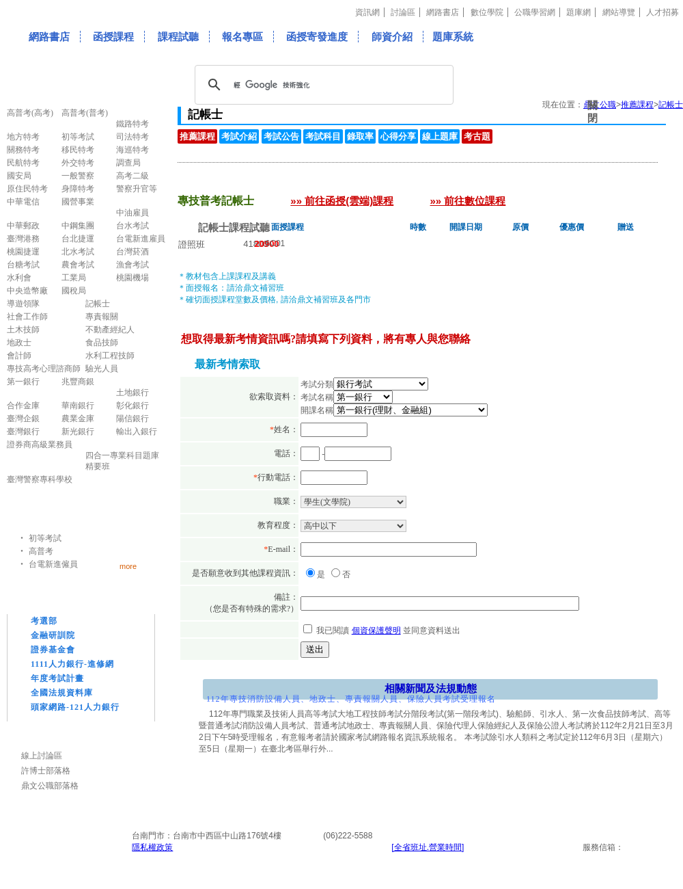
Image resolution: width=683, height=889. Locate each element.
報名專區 (242, 36)
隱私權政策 (152, 847)
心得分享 (398, 136)
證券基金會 (53, 649)
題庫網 (578, 12)
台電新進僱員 (53, 564)
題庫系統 (452, 36)
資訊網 (367, 12)
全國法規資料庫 (62, 693)
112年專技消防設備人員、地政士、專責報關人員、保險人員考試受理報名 (351, 699)
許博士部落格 (45, 770)
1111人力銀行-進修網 (72, 664)
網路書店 (442, 12)
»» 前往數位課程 (468, 201)
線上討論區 (41, 755)
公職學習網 (534, 12)
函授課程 (113, 36)
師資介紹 (392, 36)
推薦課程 (197, 136)
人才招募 (662, 12)
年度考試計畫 (57, 678)
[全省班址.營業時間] (427, 847)
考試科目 (323, 136)
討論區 (403, 12)
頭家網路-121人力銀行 (75, 707)
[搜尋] (322, 85)
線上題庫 (440, 136)
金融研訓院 (53, 635)
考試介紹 (239, 136)
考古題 (477, 136)
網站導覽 (618, 12)
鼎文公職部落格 (50, 786)
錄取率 (360, 136)
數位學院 (487, 12)
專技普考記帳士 (235, 182)
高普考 (41, 551)
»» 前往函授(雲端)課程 (341, 201)
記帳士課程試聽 (234, 227)
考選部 (44, 621)
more (128, 566)
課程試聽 (178, 36)
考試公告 (281, 136)
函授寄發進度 (317, 36)
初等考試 (45, 538)
